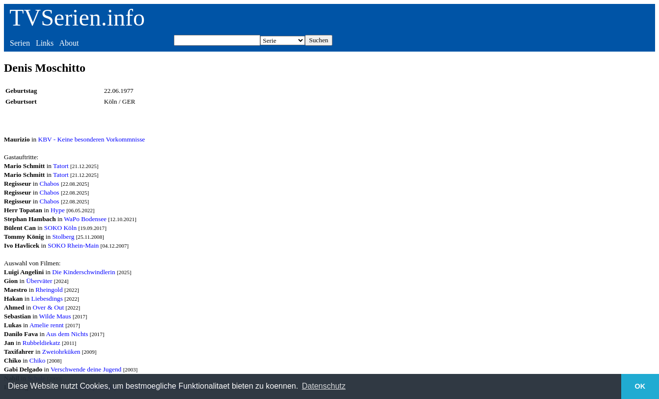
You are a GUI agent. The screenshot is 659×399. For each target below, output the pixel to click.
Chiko (37, 360)
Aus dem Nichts (67, 334)
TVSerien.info (77, 17)
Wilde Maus (55, 316)
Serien (20, 43)
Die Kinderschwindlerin (83, 272)
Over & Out (48, 307)
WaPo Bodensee (85, 219)
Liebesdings (47, 298)
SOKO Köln (60, 227)
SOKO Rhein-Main (73, 245)
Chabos (49, 183)
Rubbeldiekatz (41, 342)
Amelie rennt (46, 325)
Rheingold (49, 289)
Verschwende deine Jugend (86, 369)
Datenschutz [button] (324, 386)
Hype (58, 210)
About (69, 43)
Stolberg (63, 236)
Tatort (61, 166)
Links (45, 43)
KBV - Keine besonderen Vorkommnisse (91, 139)
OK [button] (640, 386)
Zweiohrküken (61, 351)
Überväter (39, 281)
